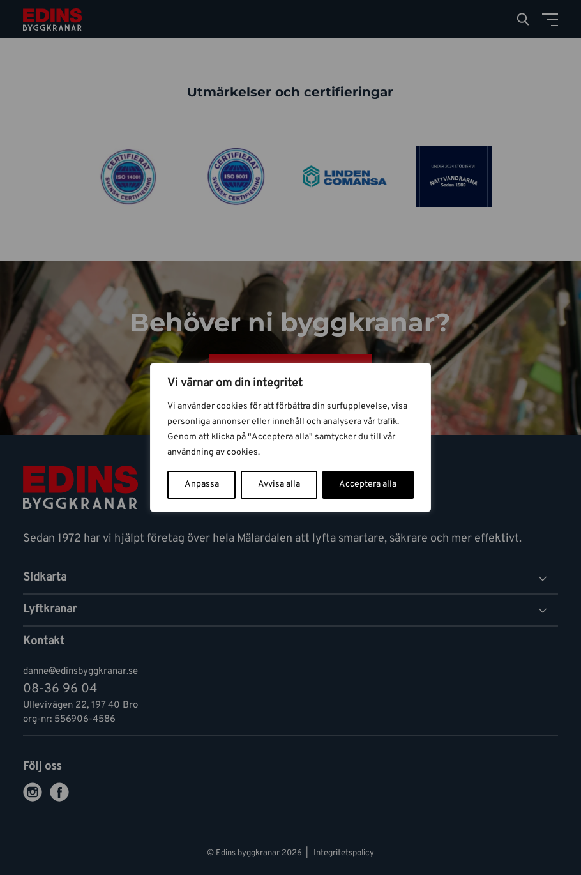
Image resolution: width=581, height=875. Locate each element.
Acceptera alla (367, 484)
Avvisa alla (279, 484)
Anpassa (202, 484)
